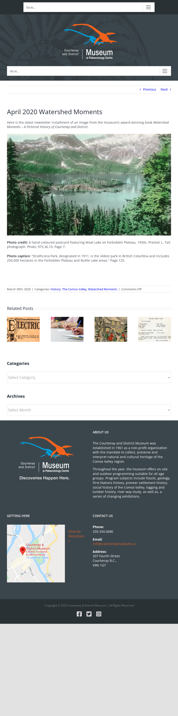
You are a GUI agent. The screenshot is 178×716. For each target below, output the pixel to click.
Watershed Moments (102, 289)
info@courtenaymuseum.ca (114, 544)
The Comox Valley (74, 289)
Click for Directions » (76, 536)
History (56, 289)
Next (164, 89)
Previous (149, 89)
